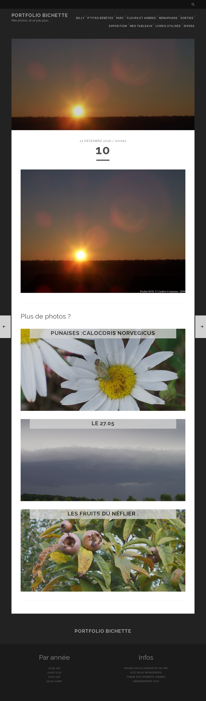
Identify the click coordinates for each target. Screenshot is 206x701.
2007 (51, 669)
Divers (190, 20)
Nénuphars (168, 15)
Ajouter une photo (121, 697)
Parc (121, 15)
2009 (51, 660)
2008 (50, 664)
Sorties (187, 15)
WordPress (153, 664)
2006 (50, 673)
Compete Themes (153, 669)
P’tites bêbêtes (102, 15)
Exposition (120, 20)
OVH (156, 673)
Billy (82, 15)
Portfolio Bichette (39, 15)
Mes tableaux (143, 20)
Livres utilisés (169, 20)
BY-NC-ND (161, 660)
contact (96, 697)
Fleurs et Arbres (142, 15)
